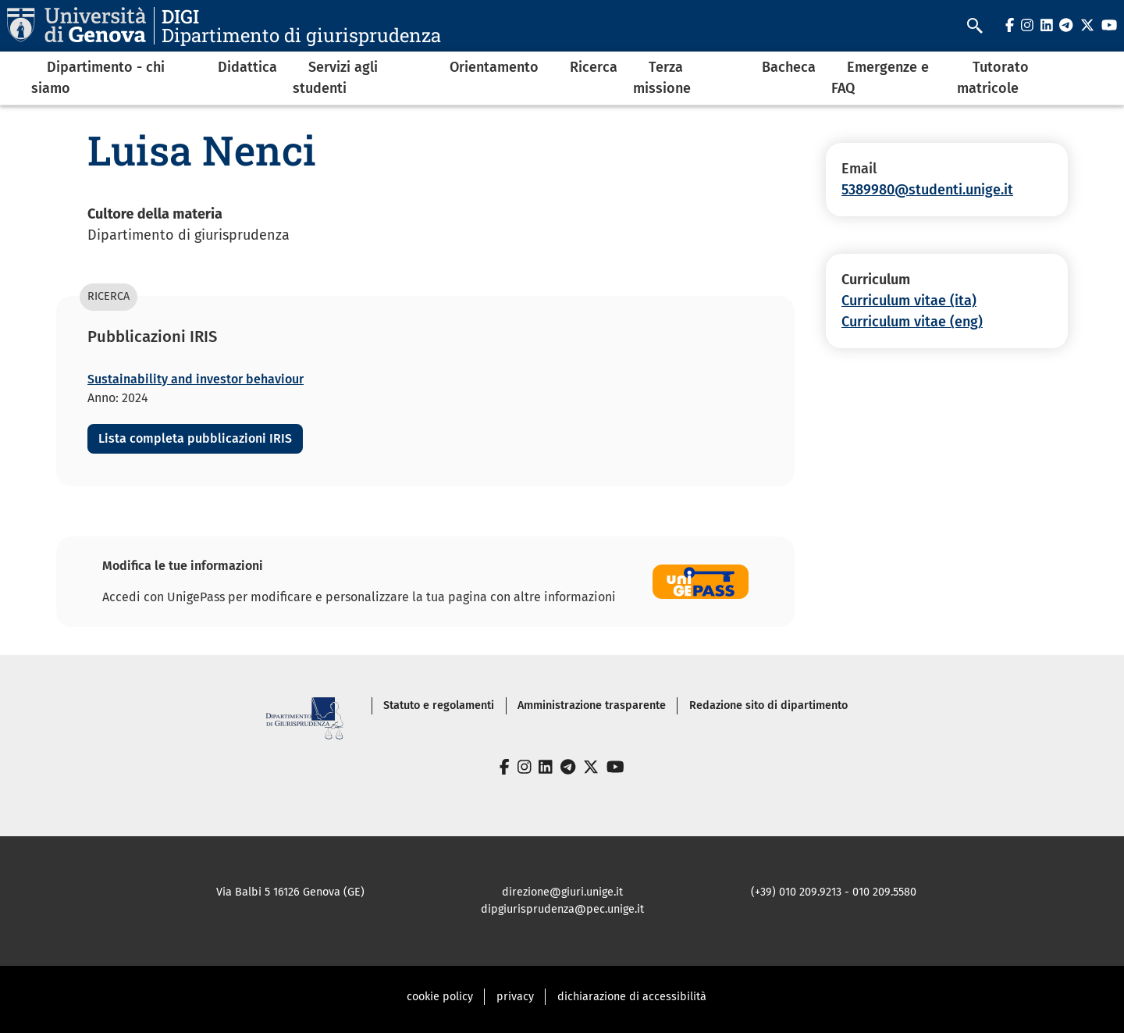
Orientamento (494, 67)
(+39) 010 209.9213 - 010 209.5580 (833, 892)
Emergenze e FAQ (880, 78)
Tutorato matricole (993, 78)
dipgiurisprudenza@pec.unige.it (562, 909)
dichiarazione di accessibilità (631, 996)
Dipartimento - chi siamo (98, 78)
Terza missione (662, 78)
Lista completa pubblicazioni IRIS (195, 438)
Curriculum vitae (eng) (912, 321)
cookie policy (440, 996)
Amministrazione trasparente (592, 705)
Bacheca (789, 67)
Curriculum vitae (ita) (908, 300)
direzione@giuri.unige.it (562, 892)
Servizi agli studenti (335, 78)
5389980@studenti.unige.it (927, 189)
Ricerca (593, 67)
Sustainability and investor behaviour (195, 379)
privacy (515, 996)
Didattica (247, 67)
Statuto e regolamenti (438, 705)
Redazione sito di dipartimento (768, 705)
